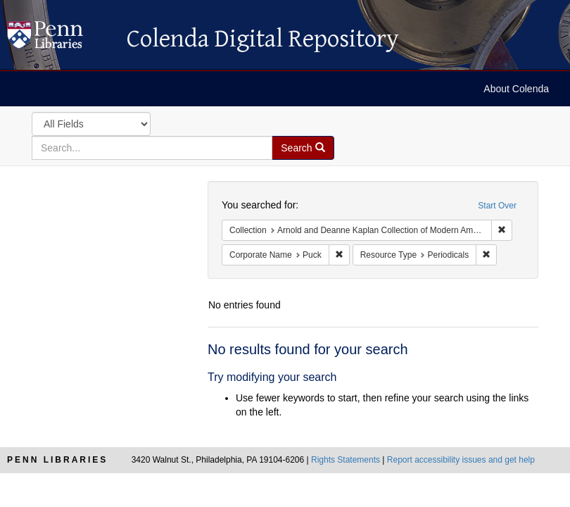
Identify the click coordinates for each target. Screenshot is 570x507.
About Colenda (516, 88)
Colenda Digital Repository (60, 38)
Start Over (497, 206)
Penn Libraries (57, 460)
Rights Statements (345, 460)
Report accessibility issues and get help (461, 460)
